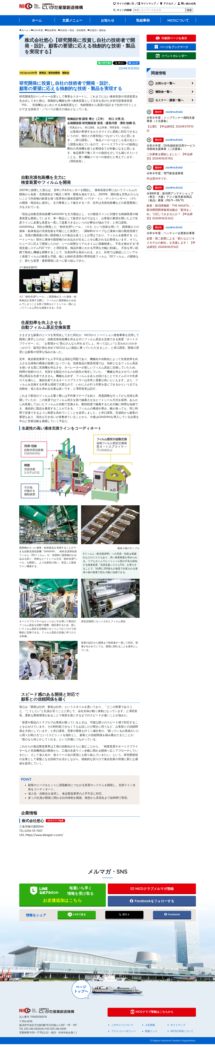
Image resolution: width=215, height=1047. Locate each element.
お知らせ (107, 20)
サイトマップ (146, 3)
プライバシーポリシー (123, 1034)
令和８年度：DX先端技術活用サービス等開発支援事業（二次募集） (171, 147)
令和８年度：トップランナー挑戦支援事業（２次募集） (171, 119)
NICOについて (178, 20)
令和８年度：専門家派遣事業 (165, 173)
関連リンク (151, 1034)
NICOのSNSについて (181, 1034)
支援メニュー (72, 20)
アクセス (166, 3)
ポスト (124, 917)
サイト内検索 (124, 10)
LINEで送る (76, 917)
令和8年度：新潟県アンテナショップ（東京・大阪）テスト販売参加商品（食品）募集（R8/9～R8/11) (170, 197)
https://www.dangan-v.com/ (44, 835)
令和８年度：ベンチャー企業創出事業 (171, 233)
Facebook (172, 917)
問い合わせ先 (186, 3)
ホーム (37, 20)
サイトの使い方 (123, 3)
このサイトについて (122, 1028)
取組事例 (143, 20)
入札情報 (150, 1028)
